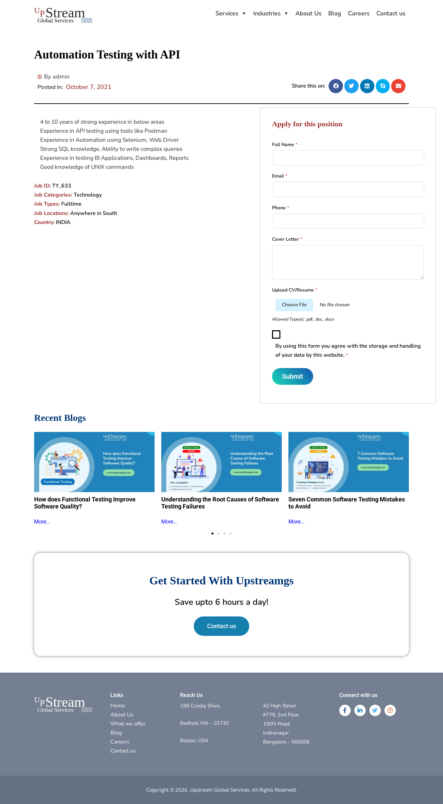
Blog (334, 13)
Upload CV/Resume (294, 290)
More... (42, 522)
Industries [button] (267, 13)
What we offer (128, 723)
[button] (336, 86)
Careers (359, 13)
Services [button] (227, 13)
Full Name (284, 144)
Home (117, 705)
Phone (280, 208)
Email (279, 176)
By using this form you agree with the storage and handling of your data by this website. (348, 350)
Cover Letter (287, 239)
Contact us (391, 13)
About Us (308, 13)
